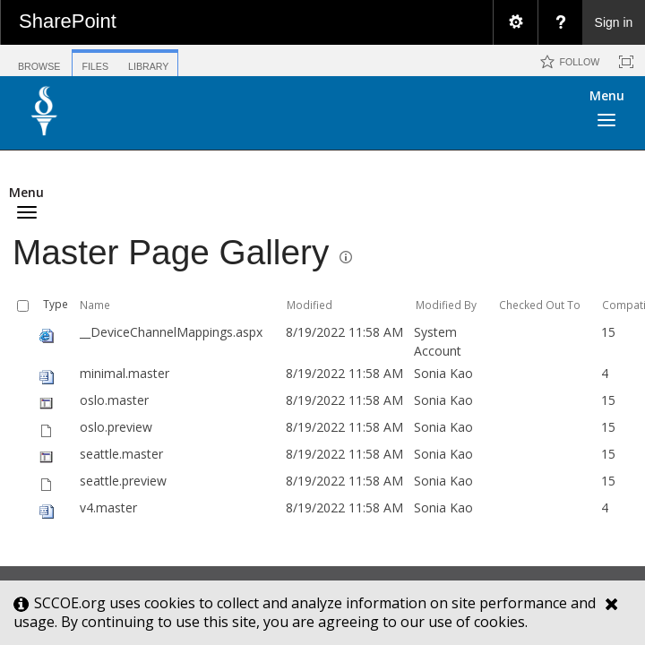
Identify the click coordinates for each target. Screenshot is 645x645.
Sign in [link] (614, 22)
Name (95, 304)
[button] (559, 117)
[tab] (39, 59)
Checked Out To (539, 304)
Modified (309, 304)
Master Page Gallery (171, 252)
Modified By (446, 304)
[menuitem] (515, 22)
